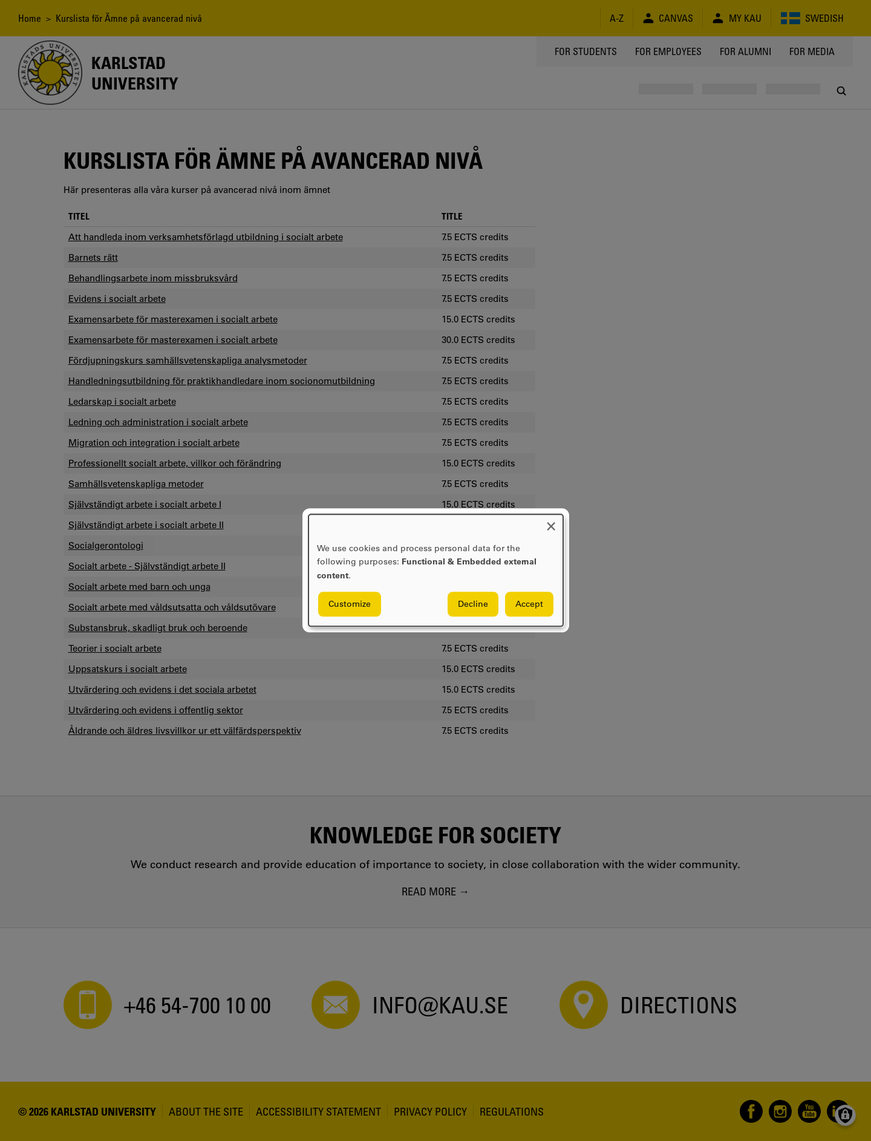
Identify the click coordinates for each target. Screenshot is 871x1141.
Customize (349, 604)
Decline (473, 604)
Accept (529, 604)
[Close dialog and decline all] (551, 521)
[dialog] (435, 570)
